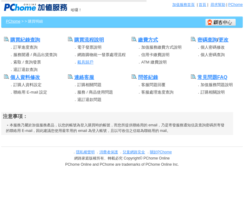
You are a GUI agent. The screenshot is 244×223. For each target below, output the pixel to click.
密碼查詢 (207, 39)
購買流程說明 (89, 39)
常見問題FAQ (212, 77)
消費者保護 (108, 152)
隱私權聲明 (85, 152)
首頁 (202, 4)
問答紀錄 (148, 77)
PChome (235, 4)
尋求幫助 (217, 4)
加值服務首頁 (183, 4)
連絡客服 (84, 77)
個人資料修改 (25, 77)
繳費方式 (148, 39)
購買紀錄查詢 (25, 39)
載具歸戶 (85, 62)
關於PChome (161, 152)
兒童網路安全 (134, 152)
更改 (223, 39)
